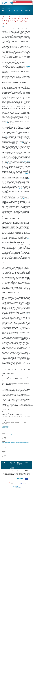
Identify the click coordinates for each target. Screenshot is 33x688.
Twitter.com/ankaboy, (24, 215)
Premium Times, (20, 142)
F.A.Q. (26, 466)
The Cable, (6, 122)
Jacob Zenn (6, 26)
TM (27, 313)
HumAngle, (9, 162)
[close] (31, 1)
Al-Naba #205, (12, 154)
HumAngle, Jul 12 (10, 311)
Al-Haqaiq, (24, 114)
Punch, (5, 136)
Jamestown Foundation (7, 434)
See (26, 313)
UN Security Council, (26, 161)
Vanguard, (17, 140)
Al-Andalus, (28, 66)
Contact (26, 462)
